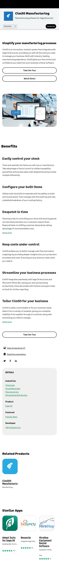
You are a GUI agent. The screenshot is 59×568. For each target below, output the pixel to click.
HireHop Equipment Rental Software (45, 541)
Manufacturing (12, 392)
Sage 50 (8, 406)
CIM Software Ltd (12, 427)
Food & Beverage (12, 388)
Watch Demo (29, 78)
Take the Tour (29, 70)
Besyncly (26, 537)
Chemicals (10, 385)
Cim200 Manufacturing (10, 482)
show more (7, 232)
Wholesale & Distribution (16, 395)
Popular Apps (11, 416)
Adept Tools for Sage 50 (9, 539)
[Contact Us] (51, 26)
